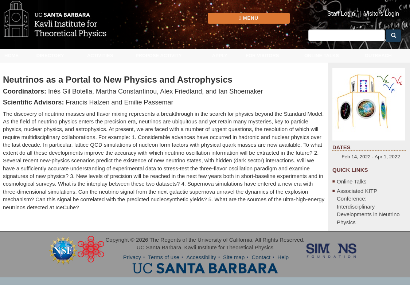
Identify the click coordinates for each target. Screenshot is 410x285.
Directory (50, 55)
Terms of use (163, 257)
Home (11, 55)
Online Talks (321, 55)
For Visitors (262, 55)
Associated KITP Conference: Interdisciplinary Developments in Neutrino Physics (368, 206)
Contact (260, 257)
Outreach (378, 55)
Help (283, 257)
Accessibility (201, 257)
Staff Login (341, 14)
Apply (219, 55)
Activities (100, 55)
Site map (234, 257)
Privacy (132, 257)
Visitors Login (381, 14)
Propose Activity (159, 55)
